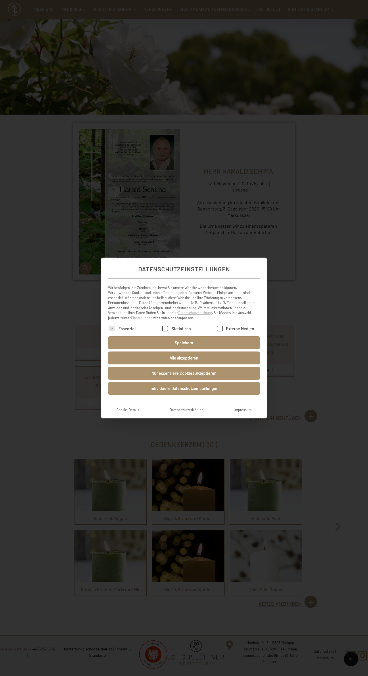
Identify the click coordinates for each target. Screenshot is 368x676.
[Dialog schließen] (259, 257)
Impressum (243, 403)
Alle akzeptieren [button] (184, 350)
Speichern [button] (184, 335)
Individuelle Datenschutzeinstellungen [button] (184, 381)
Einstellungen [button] (142, 310)
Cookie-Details (127, 403)
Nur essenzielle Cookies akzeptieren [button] (184, 366)
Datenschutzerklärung (195, 306)
